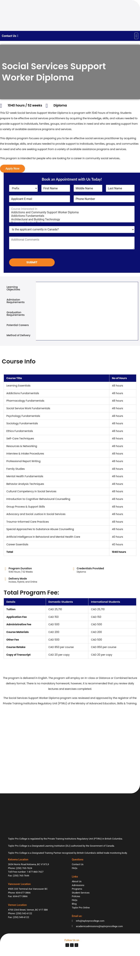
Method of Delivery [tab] (18, 335)
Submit (32, 262)
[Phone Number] (104, 198)
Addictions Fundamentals (72, 216)
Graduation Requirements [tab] (16, 314)
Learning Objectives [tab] (13, 288)
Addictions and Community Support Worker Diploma (72, 212)
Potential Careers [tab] (18, 325)
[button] (136, 36)
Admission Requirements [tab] (16, 301)
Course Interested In (72, 209)
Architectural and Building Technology (72, 219)
